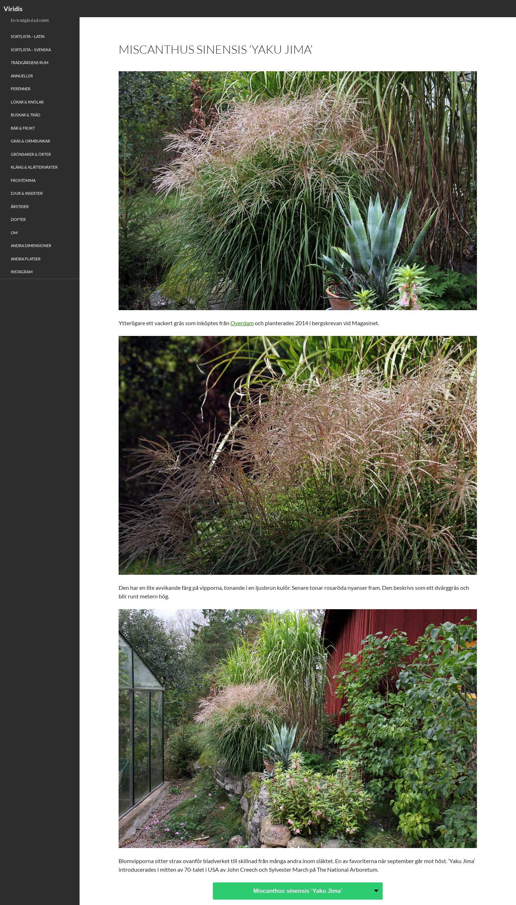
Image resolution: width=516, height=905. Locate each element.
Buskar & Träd (25, 114)
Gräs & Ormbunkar (30, 141)
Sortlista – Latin (27, 36)
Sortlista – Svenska (31, 49)
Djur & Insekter (27, 193)
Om (14, 232)
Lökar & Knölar (27, 102)
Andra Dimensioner (31, 245)
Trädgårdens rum (29, 62)
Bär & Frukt (23, 128)
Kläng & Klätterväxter (34, 167)
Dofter (18, 219)
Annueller (22, 75)
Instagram (22, 271)
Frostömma (23, 180)
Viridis (13, 9)
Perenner (20, 88)
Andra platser (25, 258)
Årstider (20, 206)
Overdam (242, 322)
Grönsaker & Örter (31, 154)
